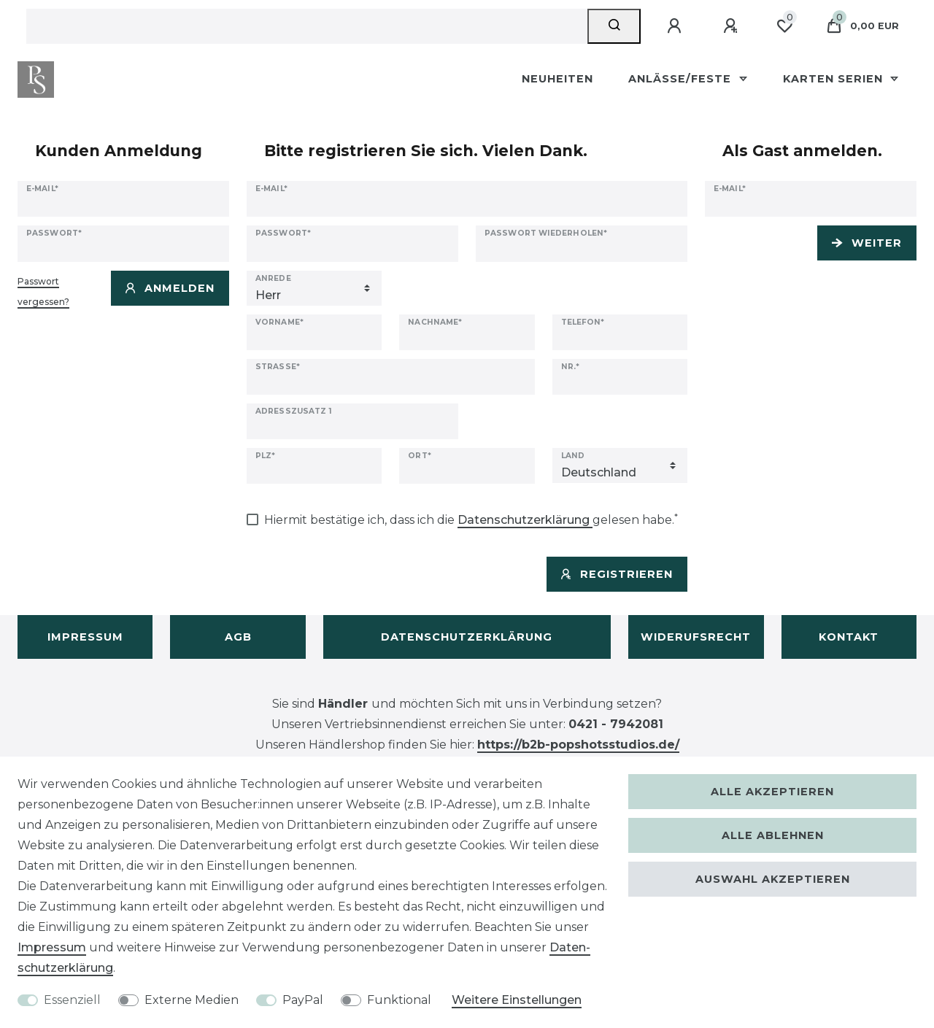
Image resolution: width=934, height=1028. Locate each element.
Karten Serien (835, 78)
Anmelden (170, 288)
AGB (238, 637)
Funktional (399, 1000)
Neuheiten (557, 78)
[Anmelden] (676, 26)
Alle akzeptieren (772, 791)
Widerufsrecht (696, 637)
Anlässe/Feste (681, 78)
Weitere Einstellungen (517, 1000)
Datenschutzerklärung (466, 637)
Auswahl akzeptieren (772, 879)
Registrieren (617, 574)
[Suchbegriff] (306, 26)
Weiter (867, 243)
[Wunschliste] (784, 26)
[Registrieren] (733, 26)
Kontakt (849, 637)
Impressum (85, 637)
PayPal (302, 1000)
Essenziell (72, 1000)
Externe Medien (191, 1000)
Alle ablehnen (773, 835)
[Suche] (614, 26)
